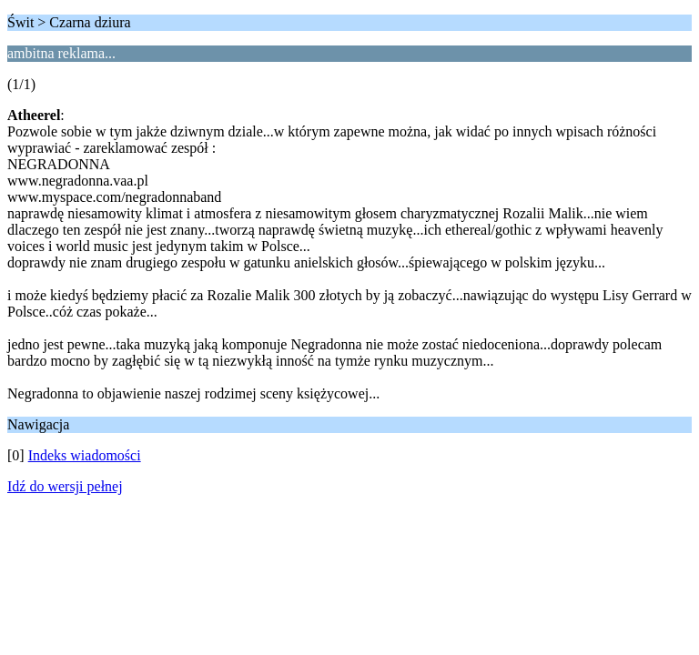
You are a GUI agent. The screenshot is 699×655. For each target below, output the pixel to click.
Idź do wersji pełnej (65, 486)
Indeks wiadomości (84, 455)
